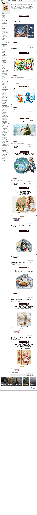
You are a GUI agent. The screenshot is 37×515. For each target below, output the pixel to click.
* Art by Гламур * (4, 94)
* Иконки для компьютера (4, 43)
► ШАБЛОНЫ (3, 160)
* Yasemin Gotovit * (4, 20)
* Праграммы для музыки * (5, 128)
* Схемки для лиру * (4, 134)
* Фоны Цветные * (4, 154)
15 (30, 375)
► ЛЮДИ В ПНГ (3, 62)
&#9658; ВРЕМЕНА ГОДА (23, 8)
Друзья (4, 2)
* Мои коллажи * (4, 148)
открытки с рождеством (16, 44)
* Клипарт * (3, 52)
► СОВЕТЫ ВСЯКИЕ (4, 136)
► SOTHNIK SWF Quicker (4, 36)
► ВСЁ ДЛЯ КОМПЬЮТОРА (4, 42)
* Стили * (3, 157)
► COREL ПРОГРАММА (4, 32)
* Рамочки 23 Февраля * (4, 112)
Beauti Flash (2, 3)
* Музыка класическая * (4, 126)
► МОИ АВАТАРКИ (4, 67)
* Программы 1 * (4, 45)
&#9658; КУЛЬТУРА (29, 7)
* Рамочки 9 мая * (4, 113)
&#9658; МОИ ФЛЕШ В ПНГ (22, 6)
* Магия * (3, 142)
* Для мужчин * (3, 68)
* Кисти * (3, 155)
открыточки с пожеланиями (17, 77)
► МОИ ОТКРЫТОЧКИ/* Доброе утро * (16, 218)
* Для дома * (3, 138)
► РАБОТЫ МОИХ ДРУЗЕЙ (4, 131)
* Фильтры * (3, 158)
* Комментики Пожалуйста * (5, 72)
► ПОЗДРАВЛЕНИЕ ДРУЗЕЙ (5, 129)
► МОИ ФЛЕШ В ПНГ (4, 125)
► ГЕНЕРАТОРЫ (3, 46)
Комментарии (7, 2)
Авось (16, 0)
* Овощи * (3, 28)
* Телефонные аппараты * (4, 58)
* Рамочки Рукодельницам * (5, 123)
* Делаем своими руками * (4, 137)
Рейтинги (14, 0)
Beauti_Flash (27, 194)
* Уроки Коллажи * (4, 150)
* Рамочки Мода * (4, 118)
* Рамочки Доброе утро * (4, 116)
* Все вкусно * (3, 22)
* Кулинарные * (3, 110)
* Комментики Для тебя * (4, 70)
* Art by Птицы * (3, 103)
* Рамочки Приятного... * (4, 120)
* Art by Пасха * (3, 102)
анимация (21, 109)
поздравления (22, 143)
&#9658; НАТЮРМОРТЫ (13, 6)
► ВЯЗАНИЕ (3, 14)
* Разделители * (3, 57)
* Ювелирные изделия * (4, 147)
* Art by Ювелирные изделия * (5, 106)
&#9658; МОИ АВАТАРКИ (13, 7)
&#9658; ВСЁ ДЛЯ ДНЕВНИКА (17, 8)
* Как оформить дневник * (4, 41)
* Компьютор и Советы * (4, 44)
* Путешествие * (4, 61)
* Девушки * (3, 63)
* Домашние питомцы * (4, 141)
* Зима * (3, 38)
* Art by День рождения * (4, 96)
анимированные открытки (21, 44)
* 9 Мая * (3, 76)
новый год (23, 295)
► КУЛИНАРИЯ (3, 15)
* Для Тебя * (3, 78)
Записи (2, 2)
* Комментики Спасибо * (4, 73)
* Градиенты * (3, 35)
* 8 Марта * (3, 75)
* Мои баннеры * (4, 108)
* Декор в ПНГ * (3, 48)
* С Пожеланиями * (4, 74)
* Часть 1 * (3, 109)
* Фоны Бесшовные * (4, 151)
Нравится (29, 144)
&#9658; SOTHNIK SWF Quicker (29, 8)
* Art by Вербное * (4, 93)
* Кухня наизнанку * (4, 25)
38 (27, 375)
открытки (13, 44)
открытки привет (16, 372)
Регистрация (8, 0)
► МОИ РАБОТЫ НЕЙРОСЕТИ (5, 89)
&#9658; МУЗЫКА (17, 6)
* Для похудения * (4, 139)
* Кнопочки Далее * (4, 107)
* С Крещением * (4, 83)
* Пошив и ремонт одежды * (5, 145)
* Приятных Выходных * (4, 81)
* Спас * (3, 84)
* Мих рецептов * (4, 26)
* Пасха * (3, 54)
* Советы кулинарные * (4, 30)
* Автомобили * (3, 49)
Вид (29, 0)
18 (28, 375)
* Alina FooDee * (3, 16)
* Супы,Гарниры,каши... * (4, 31)
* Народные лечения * (4, 144)
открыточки (18, 180)
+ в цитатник (18, 185)
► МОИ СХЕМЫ (3, 86)
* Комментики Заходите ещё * (5, 71)
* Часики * (3, 135)
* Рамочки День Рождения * (5, 115)
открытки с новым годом (22, 77)
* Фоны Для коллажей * (4, 152)
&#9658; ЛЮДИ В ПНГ (19, 7)
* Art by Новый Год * (4, 100)
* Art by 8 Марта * (4, 90)
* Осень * (3, 39)
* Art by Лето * (3, 99)
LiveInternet (3, 0)
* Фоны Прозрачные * (4, 153)
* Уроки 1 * (3, 33)
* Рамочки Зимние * (4, 117)
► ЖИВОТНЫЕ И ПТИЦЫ (4, 47)
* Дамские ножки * (4, 51)
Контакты (33, 512)
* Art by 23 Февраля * (4, 91)
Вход (10, 0)
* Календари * (3, 88)
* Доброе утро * (27, 4)
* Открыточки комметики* (4, 132)
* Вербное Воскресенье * (4, 77)
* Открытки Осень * (4, 80)
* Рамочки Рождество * (4, 122)
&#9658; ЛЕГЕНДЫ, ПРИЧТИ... (24, 7)
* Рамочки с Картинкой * (4, 124)
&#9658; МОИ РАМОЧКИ (28, 6)
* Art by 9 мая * (3, 92)
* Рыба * (3, 29)
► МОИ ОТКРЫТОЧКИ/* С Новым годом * (16, 106)
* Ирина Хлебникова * (4, 23)
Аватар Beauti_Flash (5, 7)
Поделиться (32, 144)
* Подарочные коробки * (4, 55)
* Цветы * (3, 59)
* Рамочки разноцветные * (4, 121)
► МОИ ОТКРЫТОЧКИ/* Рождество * (16, 256)
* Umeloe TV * (3, 19)
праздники (20, 143)
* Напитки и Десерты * (4, 27)
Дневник (31, 10)
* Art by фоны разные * (4, 105)
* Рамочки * (3, 133)
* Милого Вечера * (23, 4)
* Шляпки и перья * (4, 60)
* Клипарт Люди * (4, 64)
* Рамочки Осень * (4, 119)
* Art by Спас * (3, 104)
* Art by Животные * (4, 97)
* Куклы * (3, 65)
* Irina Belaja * (3, 17)
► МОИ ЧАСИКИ (3, 87)
